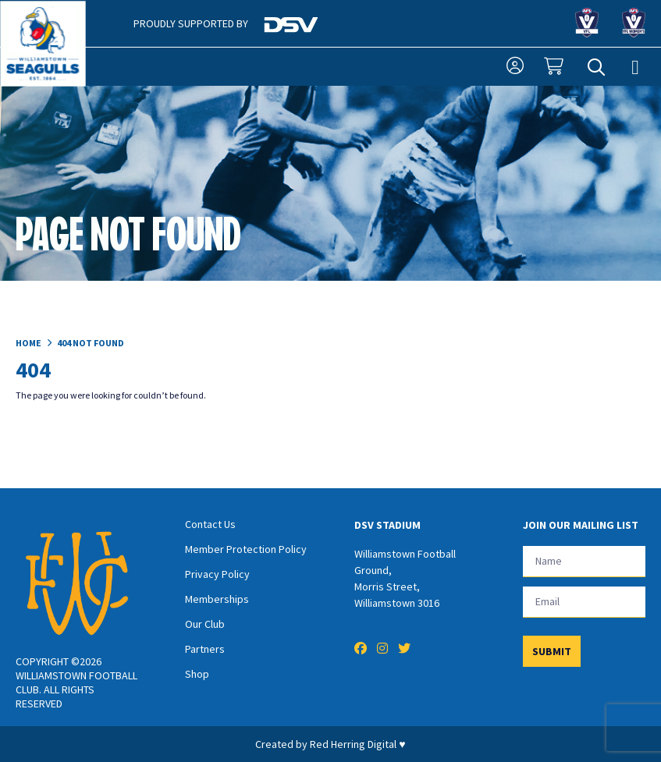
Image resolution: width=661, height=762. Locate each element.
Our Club (205, 624)
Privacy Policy (217, 574)
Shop (197, 674)
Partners (205, 649)
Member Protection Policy (246, 549)
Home (28, 343)
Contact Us (210, 524)
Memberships (217, 599)
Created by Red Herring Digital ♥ (330, 744)
